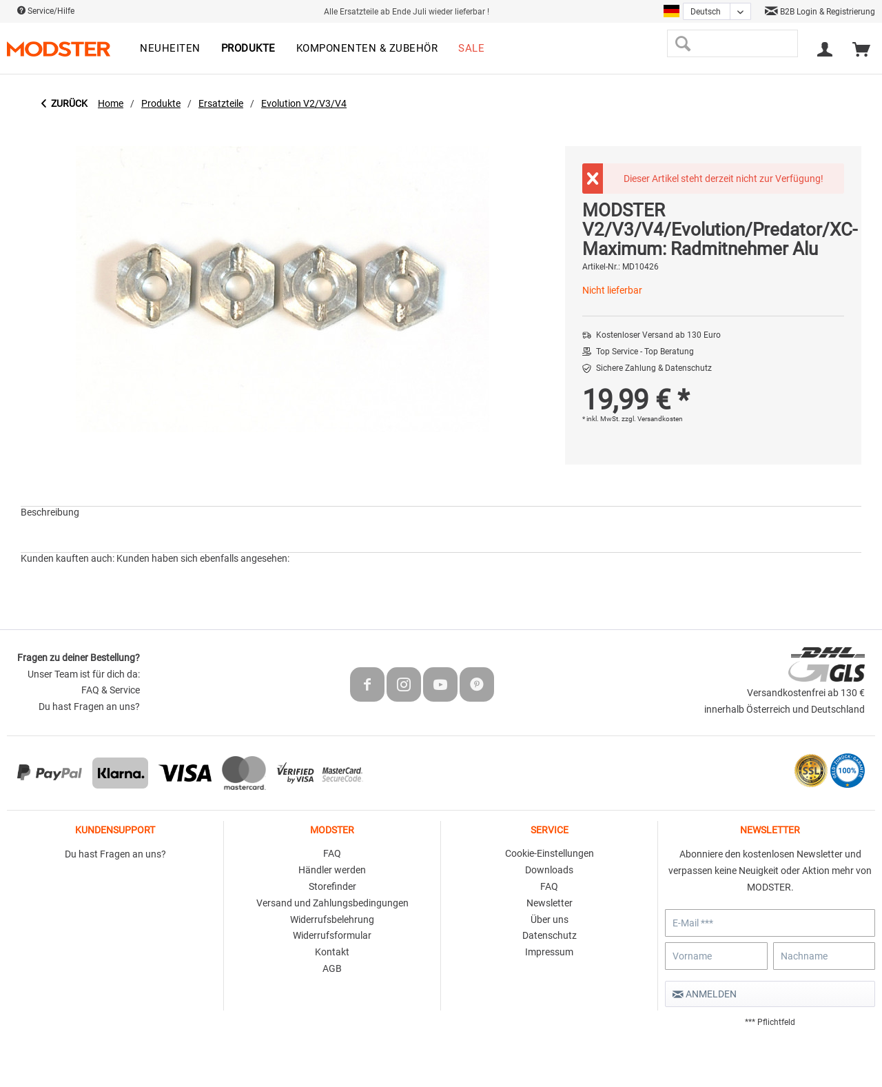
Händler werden (332, 869)
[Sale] (471, 49)
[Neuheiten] (170, 49)
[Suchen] (682, 43)
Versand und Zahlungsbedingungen (332, 902)
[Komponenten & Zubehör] (367, 49)
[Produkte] (248, 49)
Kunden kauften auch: (67, 558)
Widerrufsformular (332, 935)
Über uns (549, 919)
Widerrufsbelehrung (332, 919)
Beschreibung (50, 512)
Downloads (549, 869)
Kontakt (332, 951)
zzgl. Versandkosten (652, 419)
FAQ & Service (110, 689)
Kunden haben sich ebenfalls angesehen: (202, 558)
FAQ (332, 853)
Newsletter (549, 902)
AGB (332, 968)
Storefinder (332, 886)
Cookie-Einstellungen (549, 853)
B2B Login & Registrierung (820, 12)
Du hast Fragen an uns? (89, 706)
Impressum (549, 951)
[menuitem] (170, 49)
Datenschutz (549, 935)
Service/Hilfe (45, 11)
